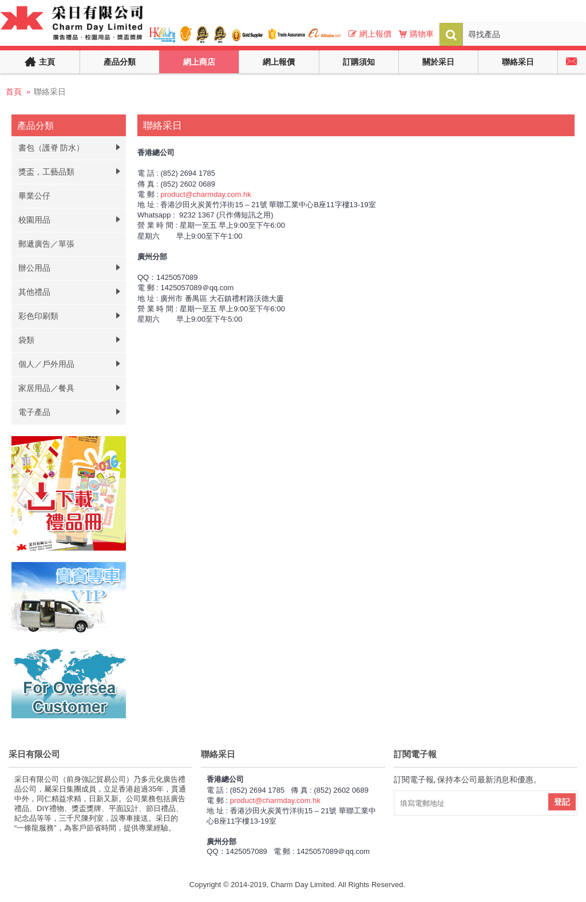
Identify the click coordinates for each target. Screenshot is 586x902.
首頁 (14, 91)
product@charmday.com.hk (205, 194)
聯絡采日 (50, 91)
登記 (562, 801)
